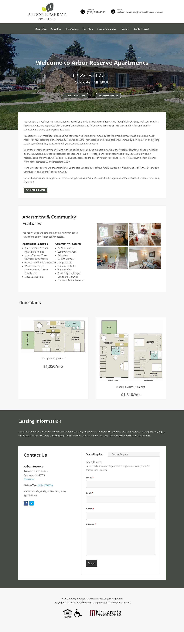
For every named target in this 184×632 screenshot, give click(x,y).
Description (41, 29)
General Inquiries (95, 454)
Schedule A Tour (75, 95)
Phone (90, 508)
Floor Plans (87, 29)
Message (91, 524)
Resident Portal (141, 29)
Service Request (120, 454)
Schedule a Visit (35, 190)
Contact (125, 29)
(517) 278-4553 (45, 485)
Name (90, 477)
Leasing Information (107, 29)
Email (89, 493)
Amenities (56, 29)
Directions (29, 479)
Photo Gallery (71, 29)
